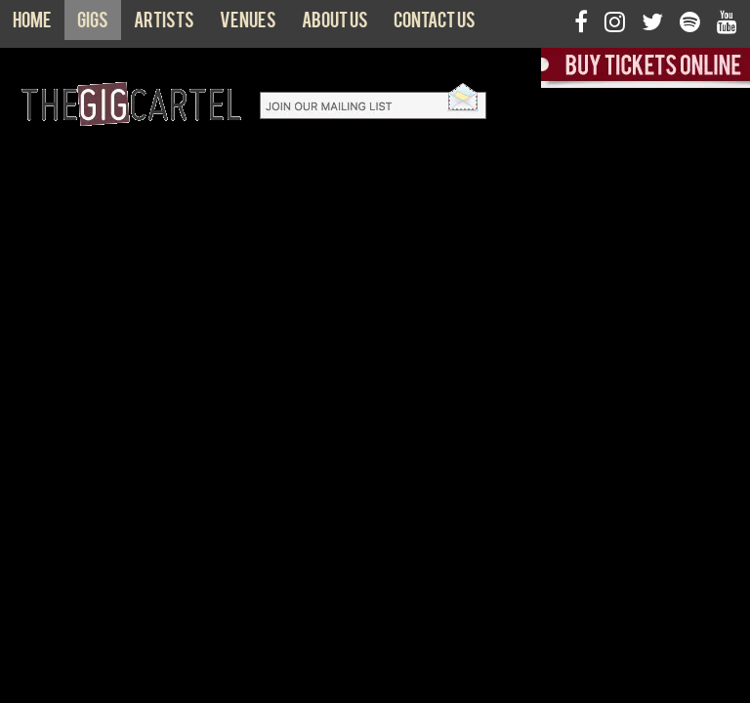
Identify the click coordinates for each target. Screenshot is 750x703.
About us (335, 24)
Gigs (92, 24)
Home (32, 24)
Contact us (435, 24)
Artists (164, 24)
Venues (248, 24)
